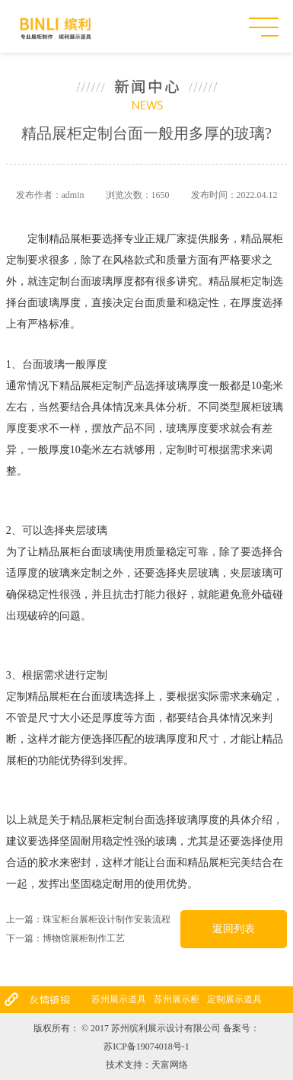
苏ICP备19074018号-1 (146, 1046)
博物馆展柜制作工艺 (84, 938)
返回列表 (233, 929)
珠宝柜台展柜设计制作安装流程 (106, 919)
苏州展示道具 (118, 999)
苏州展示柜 (176, 999)
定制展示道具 (234, 999)
